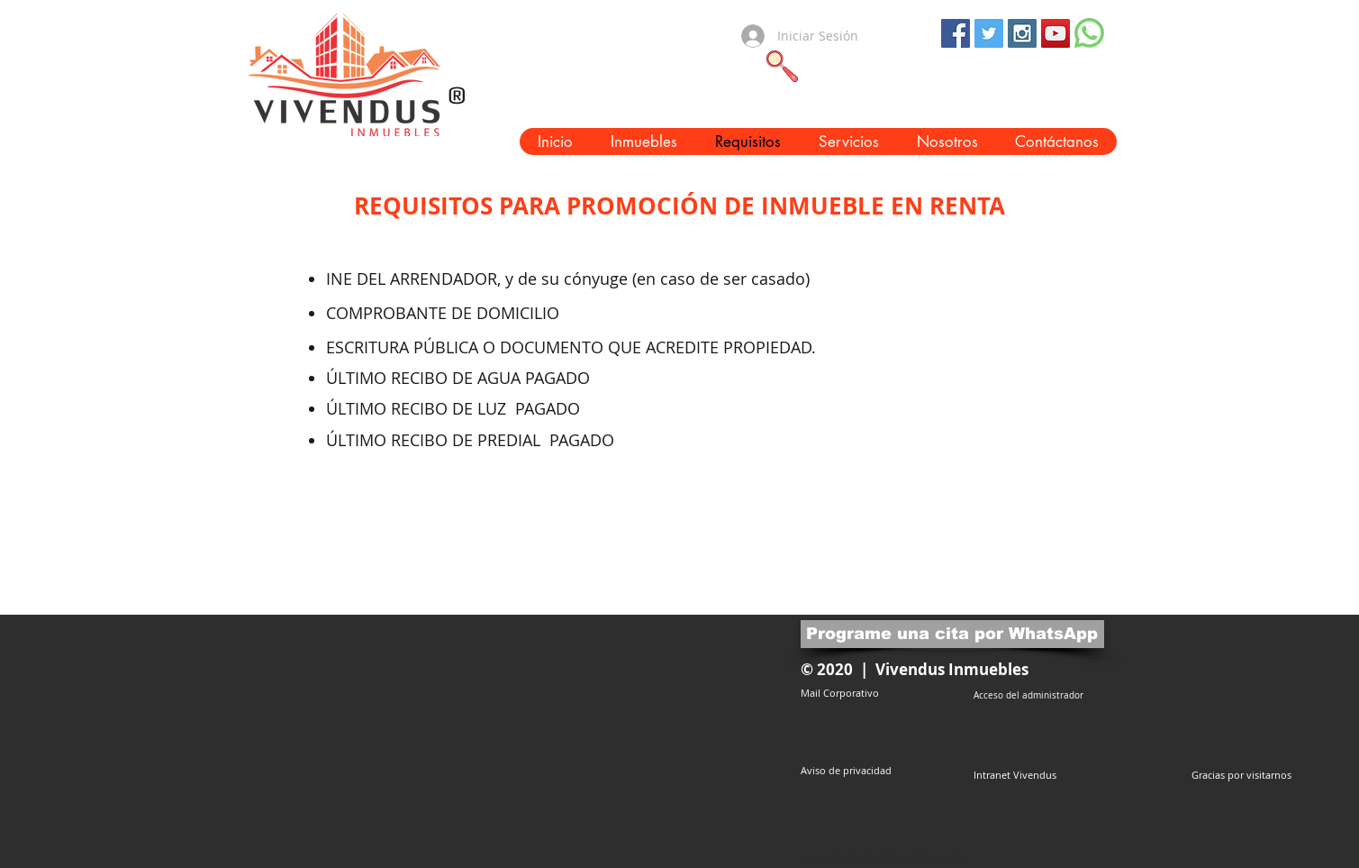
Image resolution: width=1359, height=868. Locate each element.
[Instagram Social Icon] (1022, 33)
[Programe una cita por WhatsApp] (952, 634)
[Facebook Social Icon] (955, 33)
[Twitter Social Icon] (988, 33)
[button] (644, 141)
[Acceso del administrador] (1028, 695)
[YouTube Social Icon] (1055, 33)
